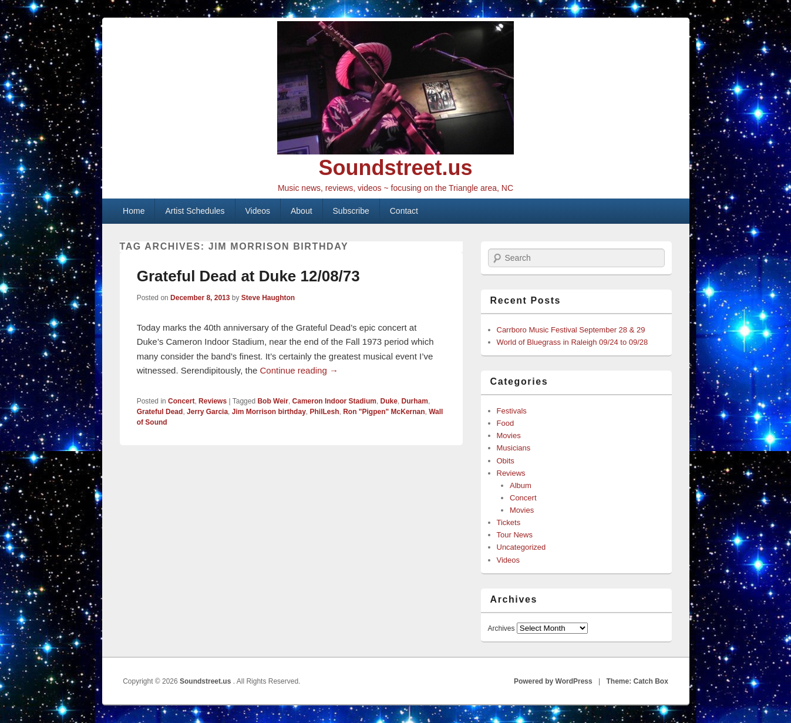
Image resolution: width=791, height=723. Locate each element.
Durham (415, 401)
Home (133, 211)
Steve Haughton (268, 298)
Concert (181, 401)
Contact (404, 211)
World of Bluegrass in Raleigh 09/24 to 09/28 (572, 342)
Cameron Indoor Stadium (334, 401)
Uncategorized (521, 547)
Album (520, 485)
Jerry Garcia (207, 412)
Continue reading (299, 370)
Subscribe (351, 211)
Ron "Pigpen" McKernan (384, 412)
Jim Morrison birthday (269, 412)
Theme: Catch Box (637, 681)
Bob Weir (272, 401)
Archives (501, 628)
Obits (505, 460)
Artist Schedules (194, 211)
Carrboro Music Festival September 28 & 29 (571, 329)
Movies (509, 435)
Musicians (514, 447)
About (301, 211)
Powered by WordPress (553, 681)
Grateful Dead (160, 412)
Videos (258, 211)
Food (505, 423)
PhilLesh (324, 412)
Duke (389, 401)
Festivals (512, 410)
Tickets (509, 522)
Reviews (212, 401)
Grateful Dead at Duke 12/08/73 (248, 276)
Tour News (515, 534)
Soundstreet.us (395, 168)
